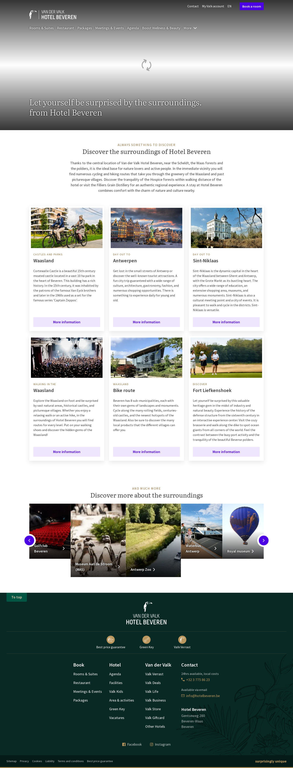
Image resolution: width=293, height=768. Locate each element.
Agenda (133, 28)
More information (66, 322)
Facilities (115, 682)
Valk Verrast (182, 642)
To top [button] (16, 597)
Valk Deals (153, 682)
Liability (50, 761)
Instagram (160, 744)
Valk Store (153, 709)
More (190, 28)
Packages (84, 28)
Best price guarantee (110, 642)
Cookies (37, 761)
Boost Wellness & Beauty (161, 28)
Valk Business (155, 700)
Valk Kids (116, 691)
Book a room (251, 6)
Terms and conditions (71, 761)
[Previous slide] (29, 540)
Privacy (24, 761)
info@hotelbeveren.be (200, 695)
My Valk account (213, 6)
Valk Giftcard (154, 717)
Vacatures (116, 717)
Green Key (147, 642)
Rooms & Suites (41, 28)
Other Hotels (155, 726)
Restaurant (65, 28)
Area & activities (121, 700)
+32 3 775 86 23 (195, 679)
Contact (193, 6)
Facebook (132, 744)
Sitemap (12, 761)
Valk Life (151, 691)
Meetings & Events (109, 28)
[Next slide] (264, 540)
